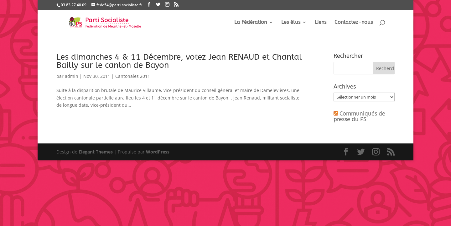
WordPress (157, 152)
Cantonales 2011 (132, 76)
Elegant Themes (96, 152)
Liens (320, 22)
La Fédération (250, 22)
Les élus (290, 22)
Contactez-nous (353, 22)
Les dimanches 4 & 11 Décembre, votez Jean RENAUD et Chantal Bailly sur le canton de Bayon (179, 61)
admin (71, 76)
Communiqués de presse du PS (359, 116)
